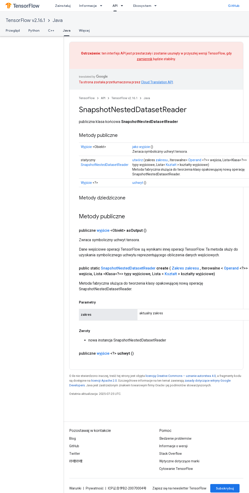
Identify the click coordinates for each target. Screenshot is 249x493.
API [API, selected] (115, 6)
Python (33, 30)
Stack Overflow (170, 453)
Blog (72, 438)
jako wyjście (141, 147)
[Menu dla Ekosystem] (157, 5)
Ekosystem (142, 6)
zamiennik (144, 59)
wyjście (103, 230)
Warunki (75, 488)
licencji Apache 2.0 (104, 380)
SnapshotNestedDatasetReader (105, 165)
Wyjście (86, 147)
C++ (51, 30)
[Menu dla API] (123, 5)
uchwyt (137, 183)
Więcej (84, 30)
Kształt (171, 165)
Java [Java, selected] (66, 30)
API (103, 98)
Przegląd (13, 30)
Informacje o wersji (173, 446)
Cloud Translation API (157, 82)
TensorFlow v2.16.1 (25, 20)
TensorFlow (87, 98)
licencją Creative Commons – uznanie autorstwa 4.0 (181, 376)
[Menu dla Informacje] (102, 5)
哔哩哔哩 (75, 461)
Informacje (88, 6)
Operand (194, 160)
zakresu (162, 160)
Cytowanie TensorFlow (176, 469)
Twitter (74, 453)
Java (58, 20)
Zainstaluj (63, 6)
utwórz (137, 160)
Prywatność (94, 488)
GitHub (234, 6)
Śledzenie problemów (175, 438)
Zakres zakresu (185, 268)
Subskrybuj (225, 488)
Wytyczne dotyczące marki (179, 461)
